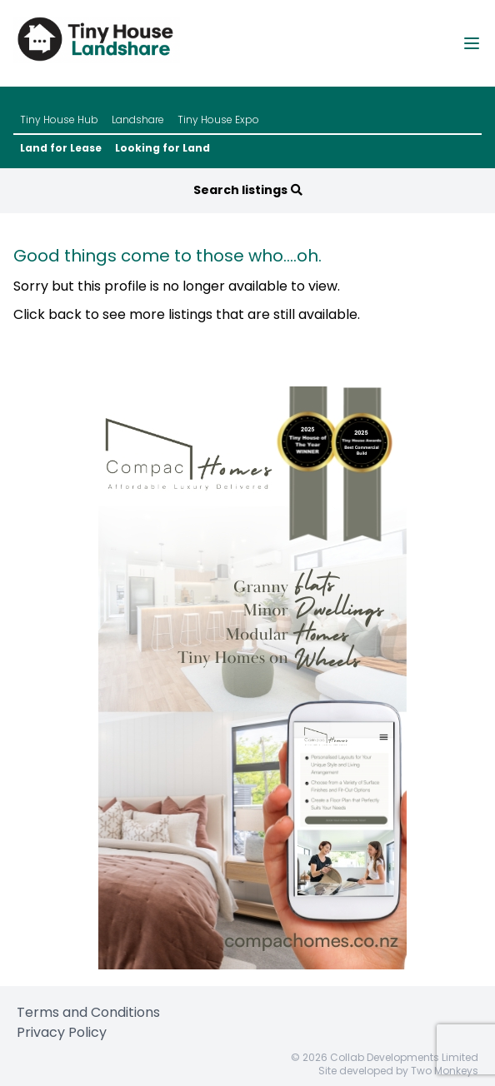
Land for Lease (61, 148)
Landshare (138, 120)
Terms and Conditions (88, 1012)
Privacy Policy (62, 1032)
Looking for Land (162, 148)
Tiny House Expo (218, 120)
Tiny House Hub (59, 120)
